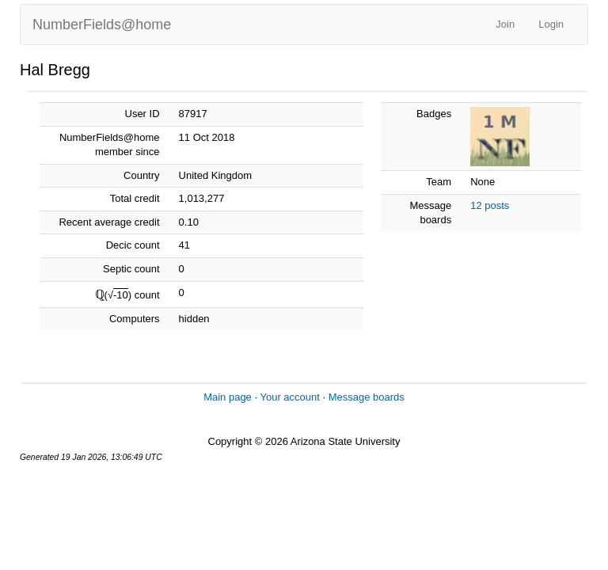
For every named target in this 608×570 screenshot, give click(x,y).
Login (551, 24)
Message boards (367, 397)
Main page (227, 397)
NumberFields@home (101, 24)
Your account (289, 397)
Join (505, 24)
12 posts (489, 205)
